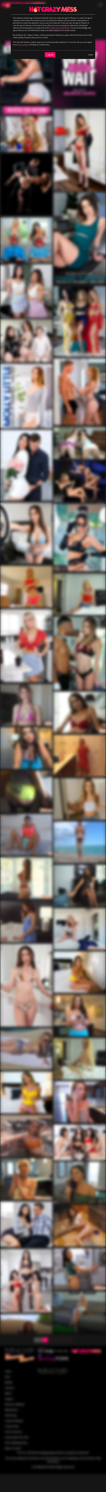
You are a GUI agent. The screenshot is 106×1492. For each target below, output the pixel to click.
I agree (50, 54)
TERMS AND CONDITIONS (60, 28)
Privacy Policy (23, 44)
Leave (90, 54)
